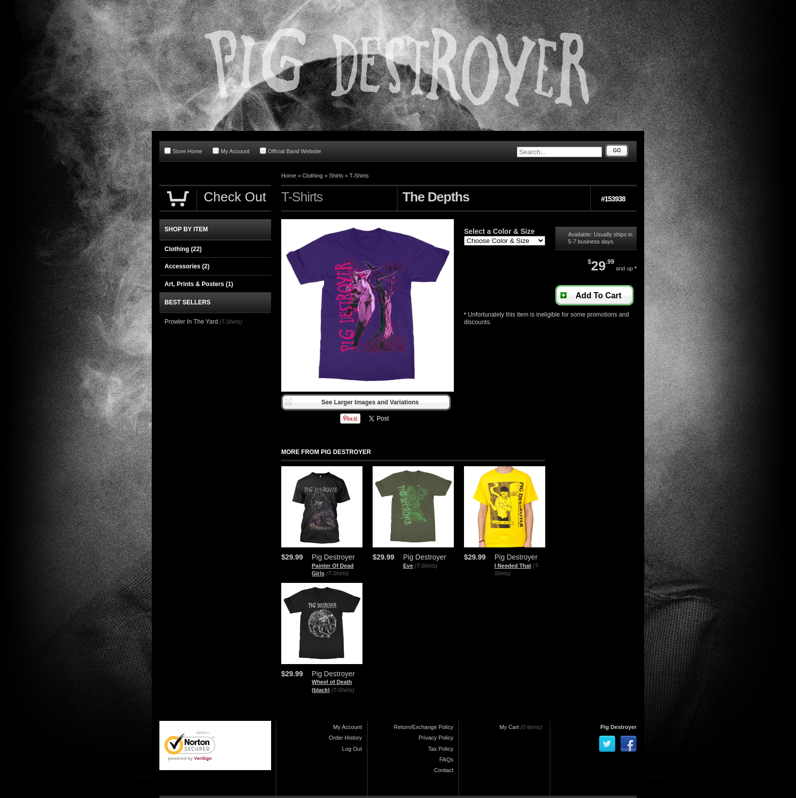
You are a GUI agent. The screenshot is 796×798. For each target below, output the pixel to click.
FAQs (446, 759)
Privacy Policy (436, 738)
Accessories (187, 266)
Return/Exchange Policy (423, 727)
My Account (231, 151)
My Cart (509, 727)
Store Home (183, 151)
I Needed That (512, 566)
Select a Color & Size (499, 231)
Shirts (336, 175)
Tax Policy (440, 749)
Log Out (352, 749)
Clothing (313, 175)
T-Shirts (359, 175)
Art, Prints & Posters (198, 284)
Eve (408, 566)
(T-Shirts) (337, 573)
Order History (345, 738)
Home (288, 175)
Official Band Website (290, 151)
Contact (443, 770)
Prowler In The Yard (191, 321)
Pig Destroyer (618, 727)
